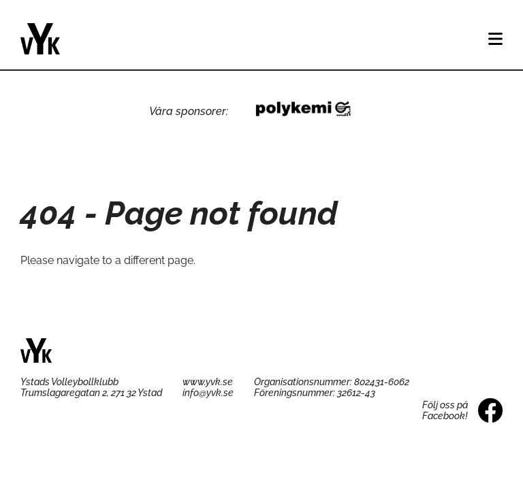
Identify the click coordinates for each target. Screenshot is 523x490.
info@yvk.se (208, 392)
